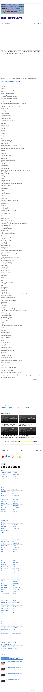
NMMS (13, 564)
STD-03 (14, 614)
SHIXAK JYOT (15, 606)
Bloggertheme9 (35, 690)
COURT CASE (15, 499)
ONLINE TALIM (15, 570)
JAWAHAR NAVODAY (16, 539)
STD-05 (14, 617)
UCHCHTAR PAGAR (5, 642)
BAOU (2, 485)
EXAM (13, 509)
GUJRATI (3, 524)
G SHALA (14, 516)
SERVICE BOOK (4, 606)
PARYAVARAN (15, 581)
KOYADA (14, 545)
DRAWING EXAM (16, 505)
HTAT (13, 530)
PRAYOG (3, 589)
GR (13, 522)
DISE (2, 505)
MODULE (14, 558)
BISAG (2, 487)
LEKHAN (3, 547)
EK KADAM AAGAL (16, 507)
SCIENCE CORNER (16, 602)
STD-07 (14, 619)
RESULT (14, 593)
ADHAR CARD (4, 476)
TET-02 (13, 635)
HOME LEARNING (16, 528)
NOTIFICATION (4, 566)
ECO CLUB (3, 507)
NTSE (13, 566)
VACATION (3, 646)
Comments (12, 658)
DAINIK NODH (4, 503)
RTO (13, 595)
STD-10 (2, 623)
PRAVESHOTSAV (16, 587)
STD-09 (14, 621)
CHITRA (14, 493)
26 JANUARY (4, 474)
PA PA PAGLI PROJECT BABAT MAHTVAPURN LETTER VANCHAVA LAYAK (26, 48)
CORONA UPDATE (5, 499)
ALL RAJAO (3, 478)
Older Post (38, 450)
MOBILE (14, 556)
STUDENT (3, 627)
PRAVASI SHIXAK (5, 587)
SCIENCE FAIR (4, 604)
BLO (13, 487)
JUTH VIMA (3, 543)
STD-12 (2, 625)
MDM (2, 553)
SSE (2, 612)
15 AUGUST (14, 472)
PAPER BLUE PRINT (5, 574)
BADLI (13, 481)
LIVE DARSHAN (15, 547)
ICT (13, 532)
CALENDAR (3, 491)
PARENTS (14, 574)
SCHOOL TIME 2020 (5, 602)
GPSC (2, 522)
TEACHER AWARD (5, 633)
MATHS (14, 551)
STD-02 (2, 614)
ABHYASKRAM (15, 474)
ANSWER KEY (15, 478)
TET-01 (2, 635)
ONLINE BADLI (4, 568)
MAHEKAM (14, 549)
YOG (13, 652)
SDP (13, 604)
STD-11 (14, 623)
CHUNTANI (3, 495)
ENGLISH (3, 509)
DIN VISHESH (15, 503)
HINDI (2, 528)
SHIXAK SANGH (4, 608)
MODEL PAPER (4, 558)
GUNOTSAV (14, 524)
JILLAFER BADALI (5, 541)
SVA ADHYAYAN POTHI (6, 629)
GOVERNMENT (4, 520)
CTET (13, 501)
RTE (2, 595)
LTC (2, 549)
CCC (13, 491)
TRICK (13, 640)
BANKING (14, 483)
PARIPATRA (14, 577)
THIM (2, 638)
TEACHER (14, 631)
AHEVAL (14, 476)
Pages (4, 2)
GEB (13, 518)
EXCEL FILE (15, 511)
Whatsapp (28, 407)
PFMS (2, 583)
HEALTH (14, 526)
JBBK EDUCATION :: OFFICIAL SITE (19, 690)
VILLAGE (3, 652)
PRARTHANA (4, 585)
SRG (13, 610)
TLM (2, 640)
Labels (17, 658)
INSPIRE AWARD (4, 537)
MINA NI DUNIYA (4, 556)
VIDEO (13, 646)
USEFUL (14, 644)
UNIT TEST (14, 642)
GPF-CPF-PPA (15, 520)
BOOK (2, 489)
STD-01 (14, 612)
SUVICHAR (14, 627)
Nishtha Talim (4, 564)
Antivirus (3, 481)
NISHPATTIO (15, 562)
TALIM (13, 629)
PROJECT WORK (16, 589)
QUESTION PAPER (5, 593)
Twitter (11, 407)
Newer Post (5, 450)
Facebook (4, 407)
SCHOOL (14, 600)
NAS (2, 560)
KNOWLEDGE (4, 545)
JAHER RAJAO (15, 537)
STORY (14, 625)
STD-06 (2, 619)
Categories (6, 23)
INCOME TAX (4, 535)
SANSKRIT (14, 598)
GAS (2, 518)
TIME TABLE (15, 638)
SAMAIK (3, 598)
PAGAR (14, 572)
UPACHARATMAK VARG (6, 644)
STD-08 (2, 621)
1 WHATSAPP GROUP (6, 472)
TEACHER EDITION (16, 633)
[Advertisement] (21, 36)
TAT (2, 631)
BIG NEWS (14, 485)
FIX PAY (3, 516)
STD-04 (2, 617)
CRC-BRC (3, 501)
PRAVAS (14, 585)
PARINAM (3, 577)
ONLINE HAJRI (15, 568)
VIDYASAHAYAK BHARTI (6, 648)
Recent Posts (4, 658)
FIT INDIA (14, 513)
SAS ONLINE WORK (5, 600)
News (6, 402)
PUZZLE (14, 591)
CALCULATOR (15, 489)
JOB (13, 541)
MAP (2, 551)
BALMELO (3, 483)
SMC (13, 608)
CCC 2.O (3, 493)
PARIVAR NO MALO (16, 579)
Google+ (19, 407)
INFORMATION (15, 535)
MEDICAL (14, 553)
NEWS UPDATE (4, 562)
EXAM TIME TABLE (5, 511)
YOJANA (3, 654)
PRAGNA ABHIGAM (16, 583)
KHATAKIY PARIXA (16, 543)
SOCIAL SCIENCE (5, 610)
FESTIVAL (3, 513)
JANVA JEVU (4, 539)
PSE (2, 591)
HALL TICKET (4, 526)
